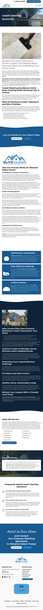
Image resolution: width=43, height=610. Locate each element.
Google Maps (7, 601)
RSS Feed (24, 603)
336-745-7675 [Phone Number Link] (19, 1)
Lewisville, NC (7, 435)
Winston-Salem (36, 72)
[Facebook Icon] (2, 577)
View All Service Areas (9, 443)
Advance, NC (6, 433)
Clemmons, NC (26, 431)
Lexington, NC (7, 440)
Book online (27, 547)
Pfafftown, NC (26, 437)
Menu (38, 5)
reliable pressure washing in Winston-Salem (19, 84)
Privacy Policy (28, 601)
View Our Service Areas (27, 579)
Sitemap (19, 603)
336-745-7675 (7, 400)
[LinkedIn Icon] (9, 577)
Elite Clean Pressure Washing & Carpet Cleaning (17, 606)
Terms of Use (35, 601)
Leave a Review (15, 601)
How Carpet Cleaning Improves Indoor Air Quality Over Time (22, 462)
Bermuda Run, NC (27, 433)
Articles (22, 601)
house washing (33, 343)
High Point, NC (26, 435)
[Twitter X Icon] (7, 577)
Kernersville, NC (7, 437)
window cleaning (18, 344)
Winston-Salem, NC (8, 431)
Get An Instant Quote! (34, 1)
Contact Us (27, 138)
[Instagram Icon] (5, 577)
